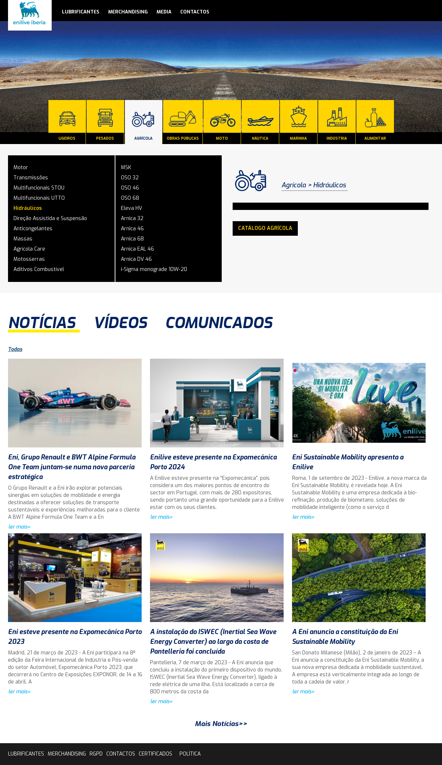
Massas (22, 238)
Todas (15, 349)
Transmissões (30, 177)
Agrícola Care (29, 249)
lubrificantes (80, 12)
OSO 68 (130, 198)
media (164, 12)
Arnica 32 (132, 218)
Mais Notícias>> (221, 723)
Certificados (155, 753)
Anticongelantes (32, 228)
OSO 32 (130, 177)
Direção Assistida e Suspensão (50, 218)
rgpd (96, 753)
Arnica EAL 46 (137, 249)
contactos (194, 12)
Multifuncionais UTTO (39, 198)
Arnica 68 (132, 238)
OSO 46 (130, 187)
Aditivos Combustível (38, 269)
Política (190, 753)
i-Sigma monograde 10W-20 (154, 269)
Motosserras (29, 259)
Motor (20, 167)
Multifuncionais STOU (38, 187)
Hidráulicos (27, 208)
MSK (126, 167)
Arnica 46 (132, 228)
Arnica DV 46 (136, 259)
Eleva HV (131, 208)
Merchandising (128, 12)
